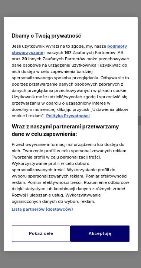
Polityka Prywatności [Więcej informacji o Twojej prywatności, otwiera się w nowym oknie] (67, 115)
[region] (71, 134)
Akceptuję (100, 233)
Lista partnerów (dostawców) (42, 209)
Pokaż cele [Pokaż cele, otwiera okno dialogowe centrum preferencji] (41, 233)
